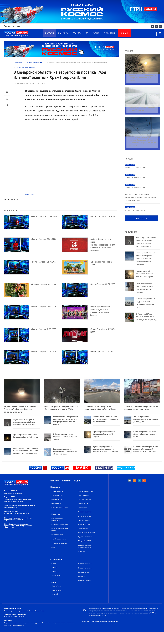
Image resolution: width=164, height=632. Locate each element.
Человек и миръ (84, 520)
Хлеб (53, 547)
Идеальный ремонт (85, 537)
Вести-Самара (57, 499)
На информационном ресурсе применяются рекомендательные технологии (18, 525)
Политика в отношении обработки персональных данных (18, 519)
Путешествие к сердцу (86, 532)
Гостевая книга (83, 572)
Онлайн (124, 33)
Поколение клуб (57, 535)
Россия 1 (56, 567)
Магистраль (56, 514)
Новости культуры (84, 512)
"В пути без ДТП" (84, 541)
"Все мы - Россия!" (84, 499)
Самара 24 (56, 575)
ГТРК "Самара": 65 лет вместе (60, 509)
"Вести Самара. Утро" (86, 491)
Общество (29, 194)
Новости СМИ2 (11, 199)
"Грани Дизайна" (57, 491)
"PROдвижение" (84, 495)
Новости (49, 33)
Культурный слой (84, 516)
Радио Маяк (57, 586)
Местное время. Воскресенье (57, 519)
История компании (85, 564)
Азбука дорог (83, 504)
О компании (110, 33)
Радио (96, 33)
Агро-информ (83, 508)
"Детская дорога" (58, 495)
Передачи (55, 487)
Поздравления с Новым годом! (60, 529)
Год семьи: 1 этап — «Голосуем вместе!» (85, 546)
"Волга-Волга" (83, 528)
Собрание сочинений (59, 543)
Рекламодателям (84, 580)
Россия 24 (56, 571)
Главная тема (56, 504)
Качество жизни (84, 524)
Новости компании (85, 568)
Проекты (77, 33)
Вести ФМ (56, 594)
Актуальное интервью (26, 67)
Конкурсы (63, 33)
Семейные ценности (59, 539)
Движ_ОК (81, 551)
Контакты (81, 576)
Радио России (57, 590)
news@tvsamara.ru (24, 499)
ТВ (87, 33)
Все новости (141, 209)
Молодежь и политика (60, 524)
